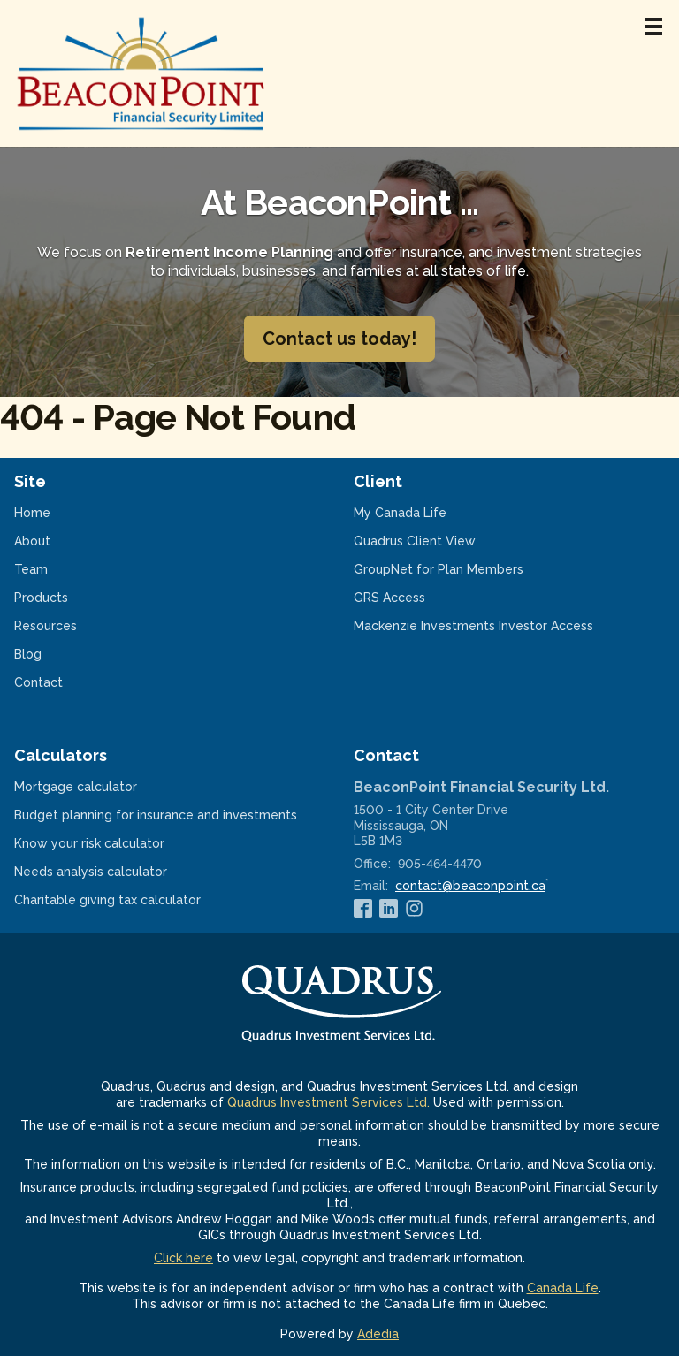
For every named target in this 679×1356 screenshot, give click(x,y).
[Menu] (653, 26)
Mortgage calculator (98, 787)
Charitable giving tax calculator (130, 900)
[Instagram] (414, 909)
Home (32, 513)
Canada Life (563, 1288)
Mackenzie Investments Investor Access (496, 626)
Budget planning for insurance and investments (169, 815)
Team (31, 569)
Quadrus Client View (438, 541)
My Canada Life (423, 513)
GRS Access (412, 597)
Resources (45, 626)
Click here (183, 1258)
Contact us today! (339, 338)
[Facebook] (363, 909)
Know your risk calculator (112, 843)
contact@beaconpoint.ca (470, 886)
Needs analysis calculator (113, 872)
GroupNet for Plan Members (461, 569)
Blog (28, 654)
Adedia (378, 1334)
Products (41, 597)
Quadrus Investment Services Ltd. (328, 1102)
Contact (38, 682)
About (32, 541)
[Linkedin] (388, 909)
